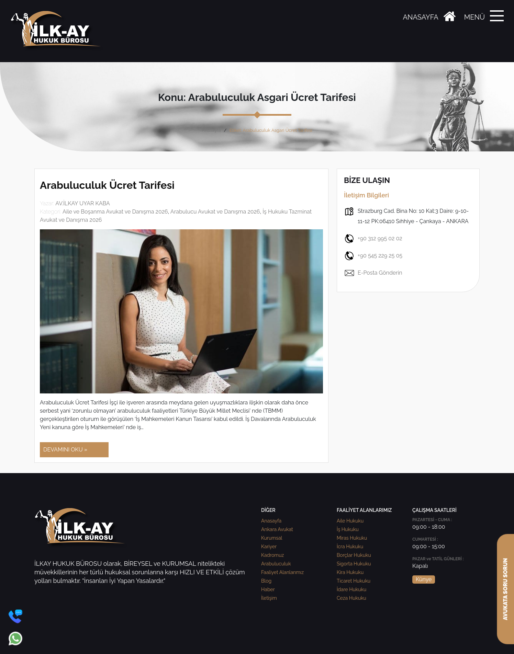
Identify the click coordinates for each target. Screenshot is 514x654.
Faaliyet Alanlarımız (282, 572)
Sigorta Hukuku (354, 563)
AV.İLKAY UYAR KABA (82, 203)
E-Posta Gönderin (373, 273)
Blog (266, 581)
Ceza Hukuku (351, 598)
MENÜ (474, 17)
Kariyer (269, 546)
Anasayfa (211, 130)
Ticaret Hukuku (353, 581)
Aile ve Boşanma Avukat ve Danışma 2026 (115, 211)
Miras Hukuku (352, 538)
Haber (268, 589)
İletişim (269, 598)
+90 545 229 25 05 (373, 256)
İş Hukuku (348, 529)
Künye (424, 579)
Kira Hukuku (350, 572)
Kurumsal (271, 538)
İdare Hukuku (351, 589)
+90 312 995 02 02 (373, 238)
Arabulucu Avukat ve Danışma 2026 (215, 211)
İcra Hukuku (350, 546)
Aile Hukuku (350, 521)
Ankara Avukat (277, 529)
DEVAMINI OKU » (65, 449)
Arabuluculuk (276, 563)
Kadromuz (272, 555)
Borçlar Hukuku (354, 555)
